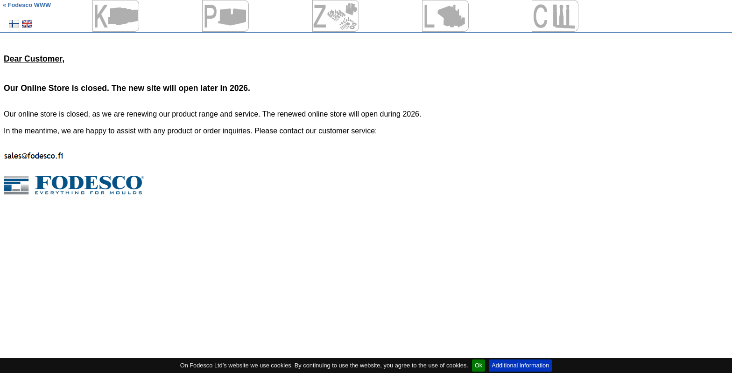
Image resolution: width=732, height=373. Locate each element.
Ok (478, 365)
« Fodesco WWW (27, 4)
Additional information (520, 365)
